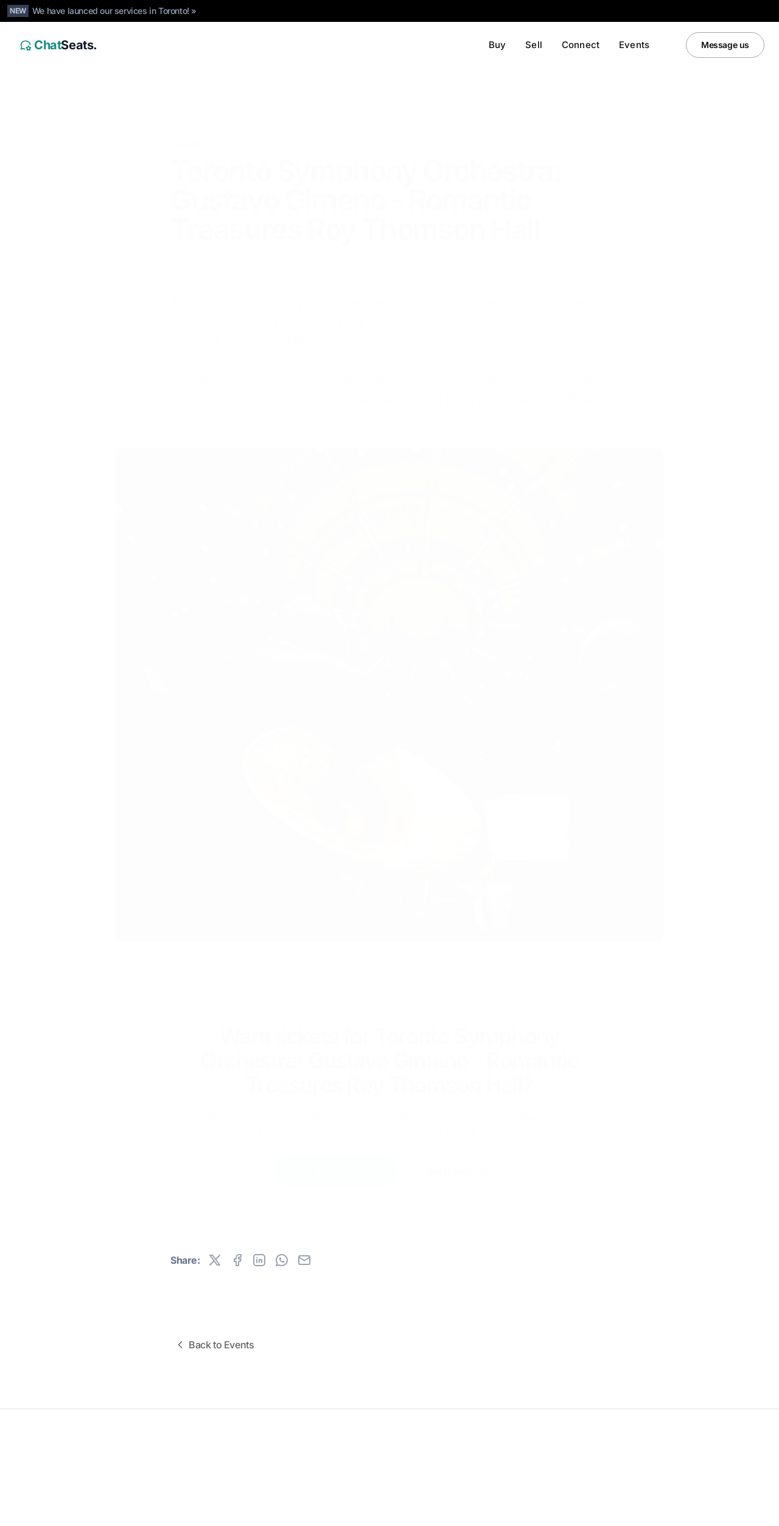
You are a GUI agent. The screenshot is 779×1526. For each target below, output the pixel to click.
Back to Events (214, 1345)
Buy (497, 45)
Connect (580, 45)
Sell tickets (457, 1170)
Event (188, 125)
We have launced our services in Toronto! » (114, 10)
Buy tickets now (337, 1170)
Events (634, 45)
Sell (533, 45)
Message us (725, 45)
